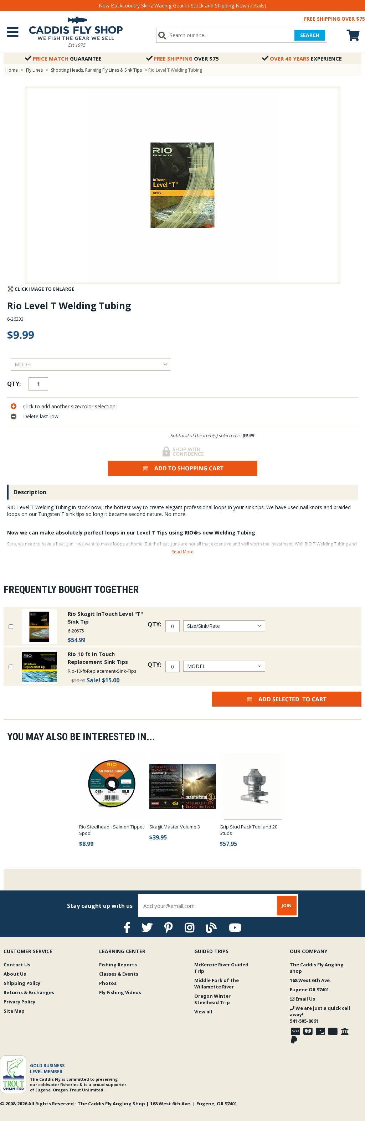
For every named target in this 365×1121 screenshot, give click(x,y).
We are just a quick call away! (320, 1014)
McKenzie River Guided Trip (221, 967)
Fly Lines (34, 70)
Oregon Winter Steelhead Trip (212, 999)
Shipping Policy (22, 983)
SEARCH (309, 35)
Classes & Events (118, 974)
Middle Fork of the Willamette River (216, 983)
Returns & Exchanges (29, 992)
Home (11, 70)
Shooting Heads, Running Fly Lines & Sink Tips (96, 70)
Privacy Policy (19, 1001)
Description (30, 492)
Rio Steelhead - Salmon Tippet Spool (111, 829)
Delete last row (40, 416)
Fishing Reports (118, 964)
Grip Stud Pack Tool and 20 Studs (248, 829)
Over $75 (182, 58)
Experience (302, 58)
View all (203, 1011)
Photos (108, 983)
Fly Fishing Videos (120, 992)
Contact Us (17, 964)
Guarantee (63, 58)
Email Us (302, 999)
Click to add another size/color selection (69, 406)
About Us (15, 974)
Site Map (14, 1011)
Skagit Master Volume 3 (174, 826)
